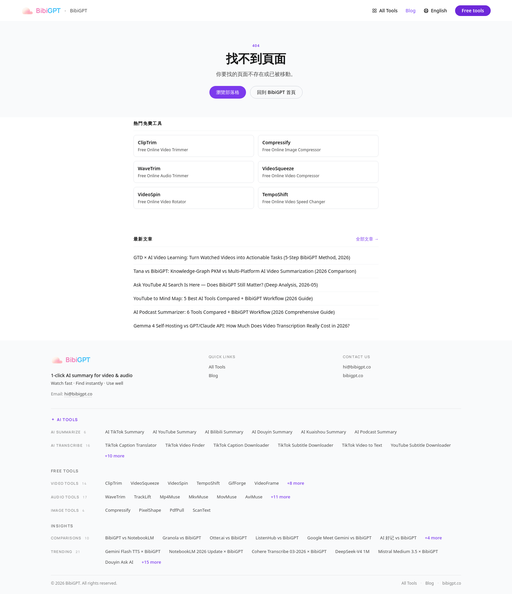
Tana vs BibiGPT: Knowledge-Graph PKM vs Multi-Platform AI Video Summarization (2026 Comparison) (244, 271)
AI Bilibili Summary (224, 432)
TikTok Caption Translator (131, 445)
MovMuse (226, 497)
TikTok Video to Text (362, 445)
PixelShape (150, 510)
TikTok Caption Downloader (241, 445)
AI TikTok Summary (124, 432)
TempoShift (208, 483)
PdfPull (177, 510)
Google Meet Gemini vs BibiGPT (339, 538)
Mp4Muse (170, 497)
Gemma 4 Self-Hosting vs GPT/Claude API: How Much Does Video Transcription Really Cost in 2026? (241, 325)
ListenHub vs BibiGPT (277, 538)
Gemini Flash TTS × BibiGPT (132, 551)
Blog (410, 10)
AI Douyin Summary (272, 432)
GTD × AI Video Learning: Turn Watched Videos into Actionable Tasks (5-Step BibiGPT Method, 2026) (241, 257)
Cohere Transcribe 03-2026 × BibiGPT (289, 551)
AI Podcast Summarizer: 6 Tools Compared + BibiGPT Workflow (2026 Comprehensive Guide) (234, 312)
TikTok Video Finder (185, 445)
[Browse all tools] (384, 10)
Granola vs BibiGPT (181, 538)
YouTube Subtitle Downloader (421, 445)
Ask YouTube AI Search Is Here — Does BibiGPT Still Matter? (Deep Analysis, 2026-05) (225, 285)
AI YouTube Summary (174, 432)
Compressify (117, 510)
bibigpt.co (353, 375)
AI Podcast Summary (375, 432)
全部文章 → (367, 239)
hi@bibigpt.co (357, 367)
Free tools (473, 10)
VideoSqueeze (144, 483)
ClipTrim (113, 483)
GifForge (237, 483)
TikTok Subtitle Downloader (306, 445)
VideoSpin (178, 483)
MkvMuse (198, 497)
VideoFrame (267, 483)
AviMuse (254, 497)
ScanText (202, 510)
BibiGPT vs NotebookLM (129, 538)
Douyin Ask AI (119, 562)
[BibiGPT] (41, 11)
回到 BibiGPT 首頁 (276, 92)
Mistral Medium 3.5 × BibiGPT (408, 551)
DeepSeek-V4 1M (352, 551)
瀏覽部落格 (227, 92)
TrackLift (142, 497)
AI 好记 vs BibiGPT (398, 538)
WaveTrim (115, 497)
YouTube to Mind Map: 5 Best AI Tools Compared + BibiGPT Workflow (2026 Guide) (223, 298)
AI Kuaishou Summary (323, 432)
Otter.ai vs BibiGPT (228, 538)
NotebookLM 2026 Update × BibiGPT (206, 551)
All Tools (217, 367)
